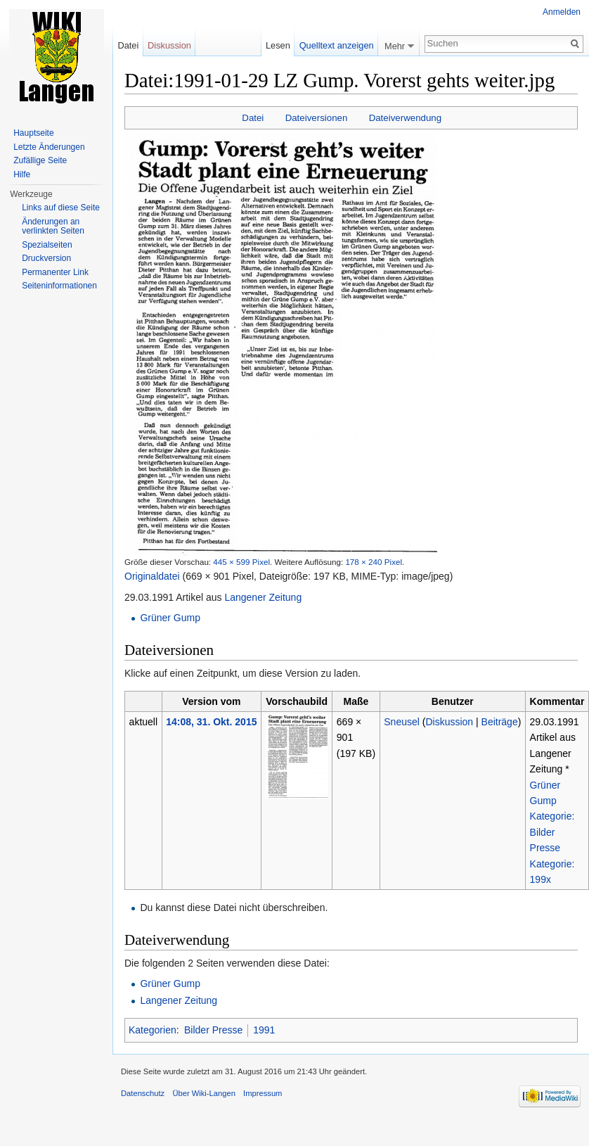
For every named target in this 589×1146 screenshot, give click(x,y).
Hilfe (21, 174)
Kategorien (152, 1030)
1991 (264, 1030)
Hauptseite (33, 133)
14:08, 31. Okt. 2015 (211, 721)
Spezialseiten (47, 245)
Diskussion (449, 721)
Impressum (262, 1093)
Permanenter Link (55, 272)
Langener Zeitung (263, 597)
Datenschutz (142, 1093)
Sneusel (402, 721)
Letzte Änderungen (48, 147)
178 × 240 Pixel (373, 561)
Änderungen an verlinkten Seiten (53, 226)
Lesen (278, 45)
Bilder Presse (213, 1030)
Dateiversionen (316, 118)
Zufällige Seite (40, 160)
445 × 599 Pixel (241, 561)
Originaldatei (152, 576)
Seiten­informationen (59, 286)
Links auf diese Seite (61, 207)
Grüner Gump (170, 617)
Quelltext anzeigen (336, 45)
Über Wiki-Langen (203, 1093)
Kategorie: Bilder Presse (552, 831)
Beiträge (499, 721)
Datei (253, 118)
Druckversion (46, 258)
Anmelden (562, 12)
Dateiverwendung (405, 118)
